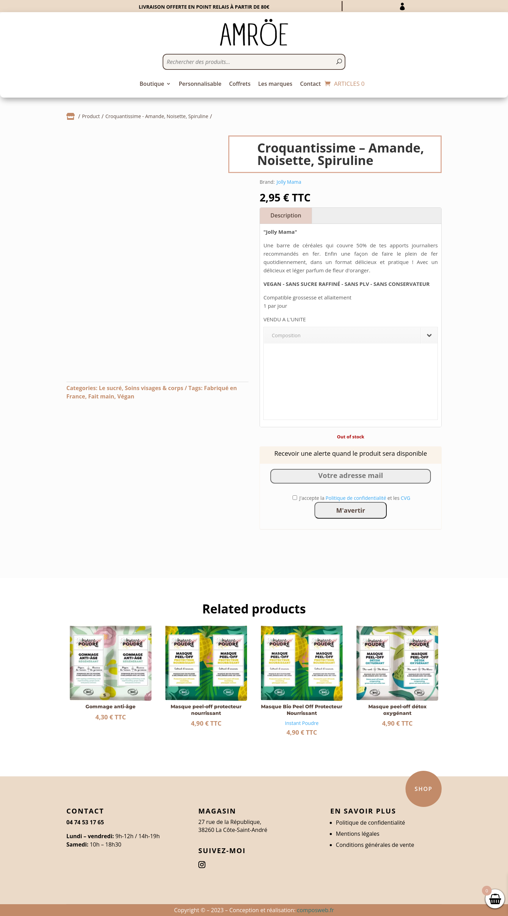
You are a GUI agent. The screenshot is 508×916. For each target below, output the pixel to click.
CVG (405, 498)
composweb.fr (315, 910)
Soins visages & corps (154, 388)
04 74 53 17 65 (85, 822)
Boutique (152, 84)
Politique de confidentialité (356, 498)
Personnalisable (200, 84)
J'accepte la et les (351, 498)
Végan (125, 396)
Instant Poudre (302, 723)
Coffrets (240, 84)
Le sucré (110, 388)
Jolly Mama (289, 182)
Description (285, 215)
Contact (310, 84)
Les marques (275, 84)
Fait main (101, 396)
